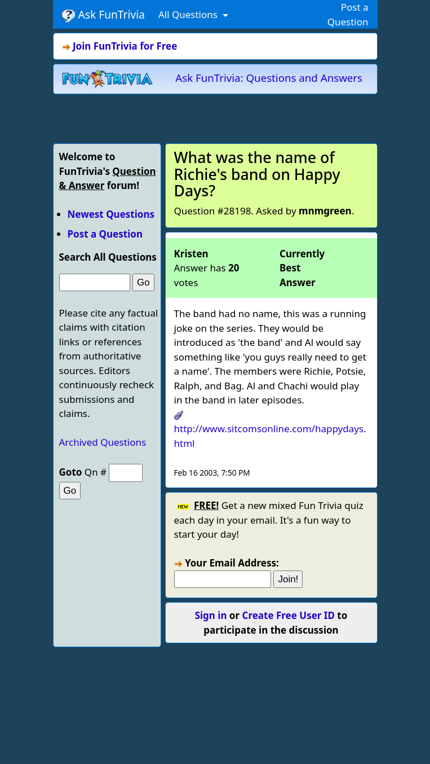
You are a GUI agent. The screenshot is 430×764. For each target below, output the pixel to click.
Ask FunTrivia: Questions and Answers (268, 78)
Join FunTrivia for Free (125, 45)
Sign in (211, 615)
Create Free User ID (288, 615)
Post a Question (105, 233)
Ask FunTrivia (103, 15)
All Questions (189, 14)
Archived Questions (103, 442)
